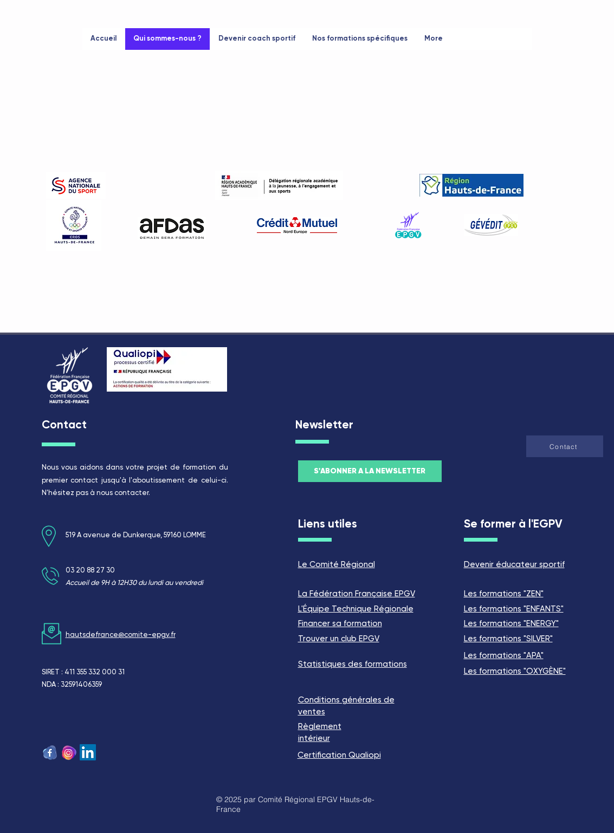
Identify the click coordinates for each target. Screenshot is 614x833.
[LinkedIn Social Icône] (88, 752)
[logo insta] (69, 752)
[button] (564, 446)
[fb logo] (50, 752)
